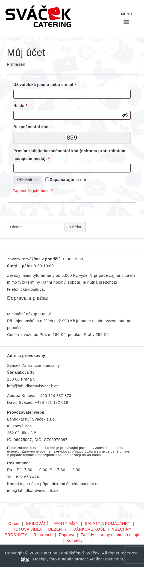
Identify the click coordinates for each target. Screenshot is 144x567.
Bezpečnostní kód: (31, 127)
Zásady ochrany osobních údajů (110, 535)
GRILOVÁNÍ (37, 523)
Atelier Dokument (106, 559)
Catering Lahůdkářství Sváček (70, 553)
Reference (42, 535)
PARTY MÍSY (66, 523)
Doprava (66, 535)
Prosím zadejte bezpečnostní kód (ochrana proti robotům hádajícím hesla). (69, 155)
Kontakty (74, 540)
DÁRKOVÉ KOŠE (90, 529)
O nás (13, 523)
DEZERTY (57, 529)
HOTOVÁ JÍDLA (27, 529)
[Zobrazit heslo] (125, 115)
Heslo (28, 105)
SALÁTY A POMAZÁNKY (107, 523)
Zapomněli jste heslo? (33, 190)
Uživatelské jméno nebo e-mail (52, 84)
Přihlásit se (27, 180)
